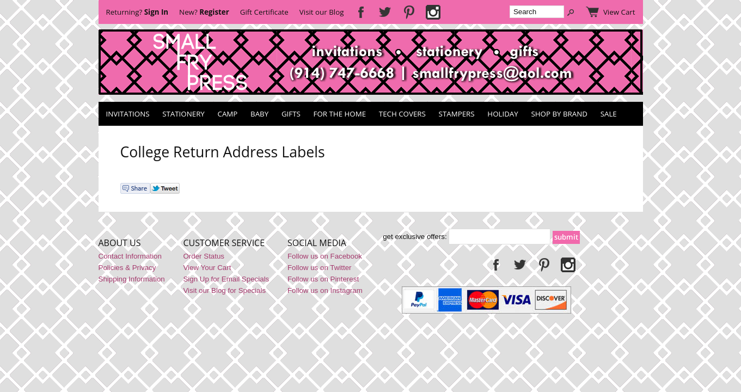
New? (204, 12)
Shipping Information (132, 279)
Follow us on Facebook (324, 256)
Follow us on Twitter (319, 268)
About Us (120, 243)
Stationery (183, 114)
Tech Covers (402, 114)
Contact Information (130, 256)
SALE (609, 114)
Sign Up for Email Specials (226, 279)
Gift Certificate (264, 12)
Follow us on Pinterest (323, 279)
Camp (228, 114)
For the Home (340, 114)
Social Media (316, 243)
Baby (259, 114)
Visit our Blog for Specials (224, 290)
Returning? (137, 12)
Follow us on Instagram (325, 290)
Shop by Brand (559, 114)
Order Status (203, 256)
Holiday (502, 114)
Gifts (291, 114)
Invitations (128, 114)
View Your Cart (207, 268)
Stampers (457, 114)
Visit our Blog (321, 12)
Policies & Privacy (127, 268)
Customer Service (224, 243)
